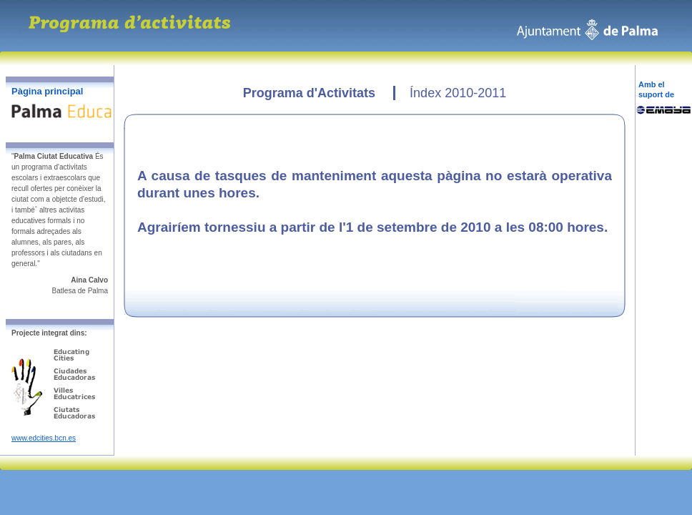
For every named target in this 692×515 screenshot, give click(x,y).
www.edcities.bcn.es (43, 438)
